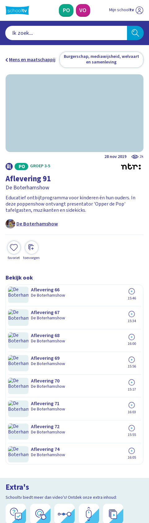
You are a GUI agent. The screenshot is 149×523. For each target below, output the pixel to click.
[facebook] (8, 477)
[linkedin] (36, 477)
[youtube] (49, 477)
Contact (16, 359)
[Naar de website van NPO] (139, 10)
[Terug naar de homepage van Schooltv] (17, 10)
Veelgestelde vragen (33, 367)
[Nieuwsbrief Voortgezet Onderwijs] (105, 432)
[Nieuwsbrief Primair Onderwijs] (44, 432)
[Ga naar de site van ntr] (120, 491)
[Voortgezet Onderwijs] (83, 10)
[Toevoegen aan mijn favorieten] (14, 245)
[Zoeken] (135, 33)
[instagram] (22, 477)
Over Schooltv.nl (27, 376)
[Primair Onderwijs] (66, 10)
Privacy (15, 384)
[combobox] (66, 33)
